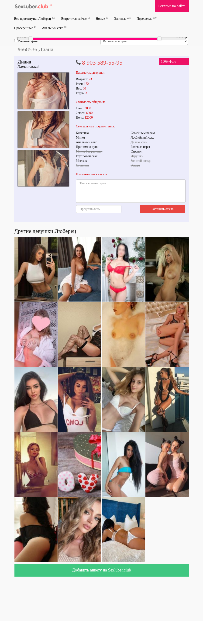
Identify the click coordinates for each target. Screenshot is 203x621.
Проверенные (25, 28)
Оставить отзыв (163, 209)
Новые (102, 18)
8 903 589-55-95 (102, 62)
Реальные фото (26, 41)
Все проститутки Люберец (34, 18)
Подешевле (147, 18)
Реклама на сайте (171, 6)
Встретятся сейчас (75, 18)
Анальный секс (55, 28)
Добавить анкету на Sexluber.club (101, 570)
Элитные (122, 18)
